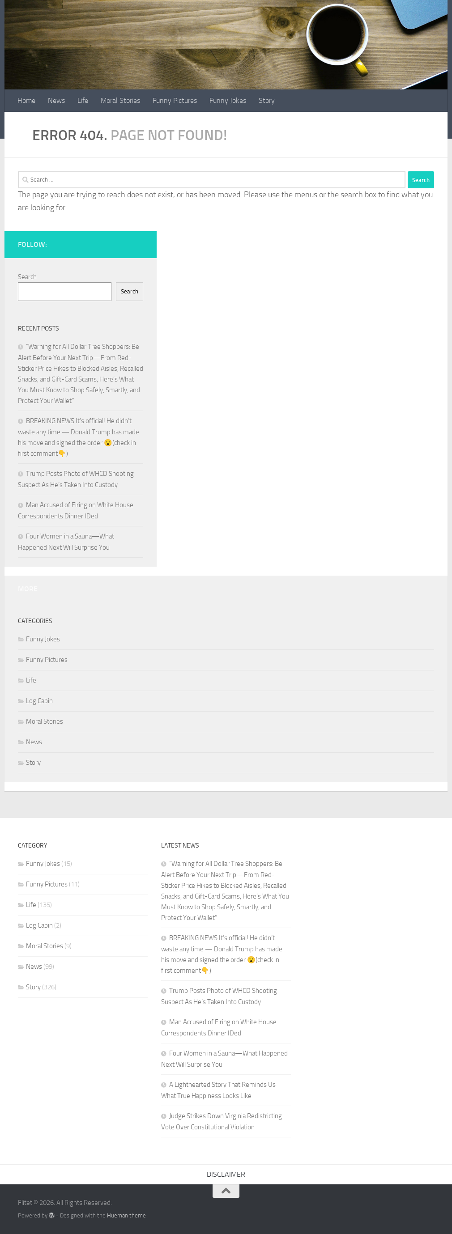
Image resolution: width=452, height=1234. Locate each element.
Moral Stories (120, 100)
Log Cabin (39, 701)
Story (267, 100)
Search (27, 277)
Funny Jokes (227, 100)
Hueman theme (126, 1215)
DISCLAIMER (226, 1174)
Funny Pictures (175, 100)
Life (82, 100)
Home (26, 100)
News (56, 100)
